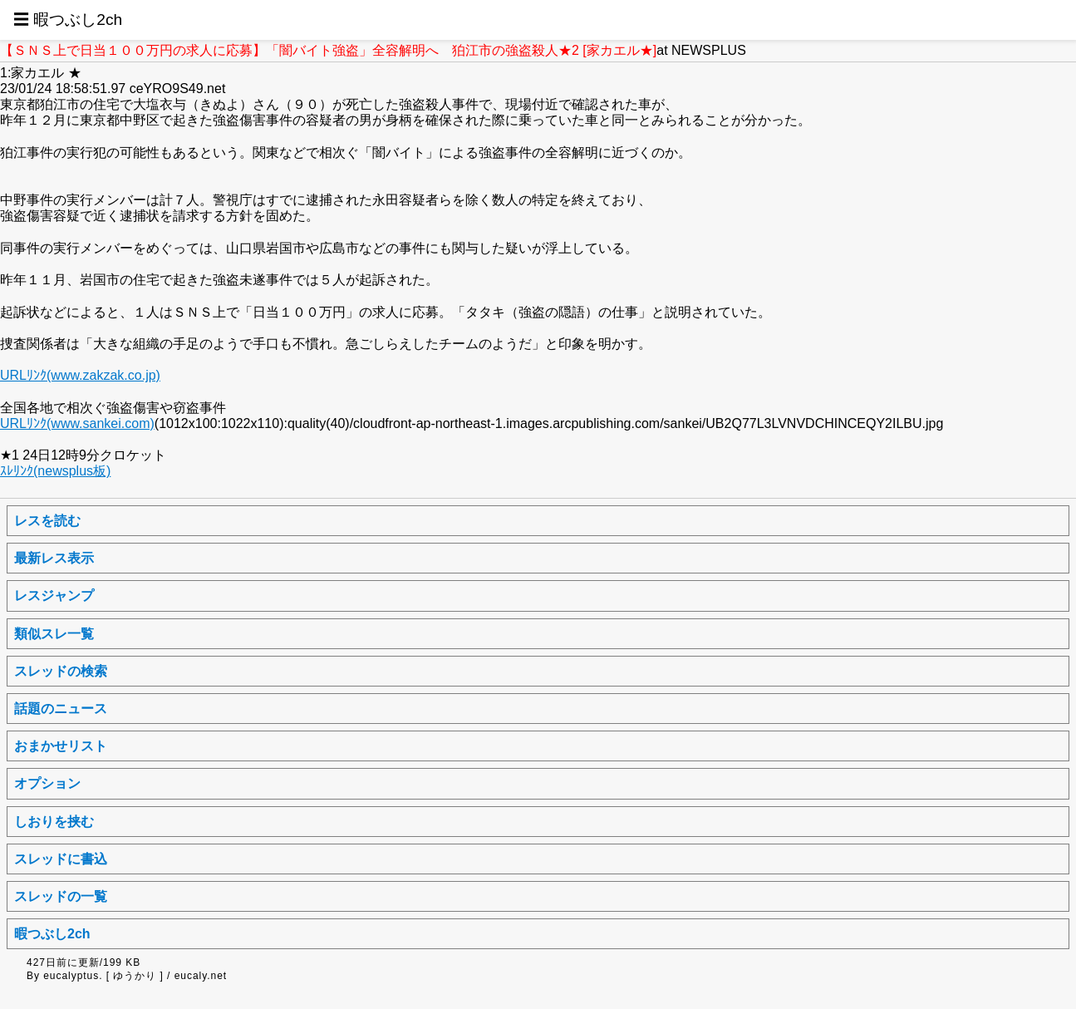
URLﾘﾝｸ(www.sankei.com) (77, 423)
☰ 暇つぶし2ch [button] (67, 19)
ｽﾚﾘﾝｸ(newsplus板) (55, 471)
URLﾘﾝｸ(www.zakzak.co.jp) (80, 375)
